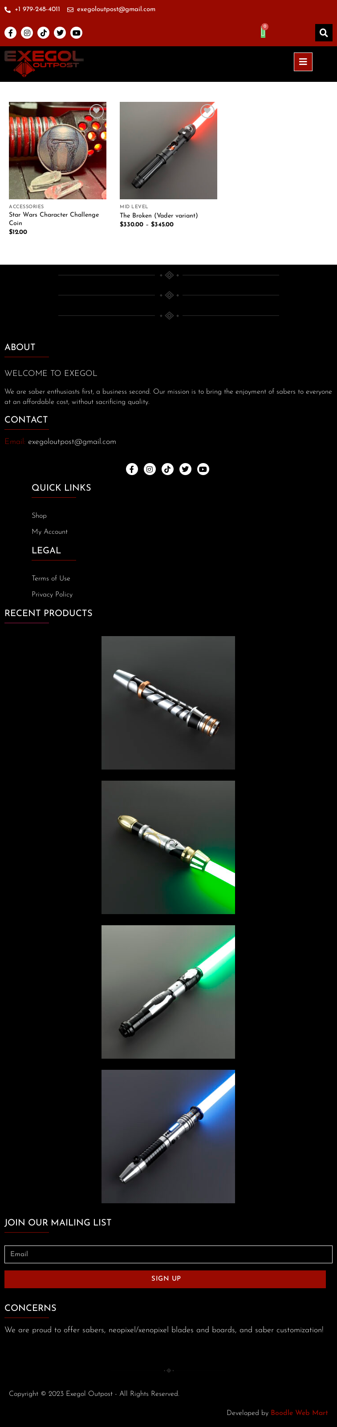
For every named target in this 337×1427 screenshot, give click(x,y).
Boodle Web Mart (299, 1413)
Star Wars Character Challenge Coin (54, 219)
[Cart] (263, 32)
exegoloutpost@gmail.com (72, 442)
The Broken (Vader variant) (159, 216)
